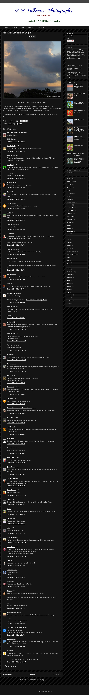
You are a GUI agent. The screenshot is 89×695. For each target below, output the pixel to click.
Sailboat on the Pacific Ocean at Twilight (78, 86)
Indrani (9, 274)
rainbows (69, 286)
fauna (68, 245)
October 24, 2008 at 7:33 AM (16, 463)
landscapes (70, 271)
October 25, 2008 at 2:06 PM (16, 565)
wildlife (69, 303)
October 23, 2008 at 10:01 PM (16, 329)
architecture (70, 231)
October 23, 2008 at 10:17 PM (16, 341)
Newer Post (7, 674)
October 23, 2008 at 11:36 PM (16, 371)
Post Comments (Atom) (36, 680)
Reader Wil (10, 387)
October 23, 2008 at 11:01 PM (16, 350)
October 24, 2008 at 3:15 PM (16, 505)
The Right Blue (71, 173)
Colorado (69, 193)
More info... (77, 58)
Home (6, 27)
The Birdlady (11, 146)
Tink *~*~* (10, 165)
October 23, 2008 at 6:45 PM (16, 178)
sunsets (69, 295)
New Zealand (70, 210)
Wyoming (69, 219)
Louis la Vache (12, 293)
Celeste (9, 639)
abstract (69, 222)
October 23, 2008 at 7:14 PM (16, 187)
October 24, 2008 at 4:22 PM (16, 533)
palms (68, 280)
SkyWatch (19, 124)
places (68, 283)
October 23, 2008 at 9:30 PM (16, 318)
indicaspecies (11, 612)
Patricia (9, 375)
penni (9, 354)
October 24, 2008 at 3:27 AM (16, 404)
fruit (68, 257)
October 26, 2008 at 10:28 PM (16, 662)
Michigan (69, 205)
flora (68, 248)
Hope (8, 528)
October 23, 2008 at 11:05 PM (16, 360)
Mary (8, 283)
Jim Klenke (10, 417)
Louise (9, 322)
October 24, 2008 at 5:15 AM (16, 434)
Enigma (9, 518)
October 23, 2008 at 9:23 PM (16, 302)
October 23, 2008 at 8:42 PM (16, 245)
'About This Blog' (71, 181)
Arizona (69, 187)
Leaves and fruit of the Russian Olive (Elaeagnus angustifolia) (79, 160)
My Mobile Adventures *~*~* (16, 175)
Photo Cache (11, 490)
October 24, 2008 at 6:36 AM (16, 453)
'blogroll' (69, 184)
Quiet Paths (11, 467)
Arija (8, 581)
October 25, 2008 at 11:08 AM (16, 542)
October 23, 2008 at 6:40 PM (16, 161)
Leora (9, 233)
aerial (68, 225)
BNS (8, 650)
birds (68, 234)
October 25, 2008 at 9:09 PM (16, 608)
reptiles (69, 289)
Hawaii (10, 124)
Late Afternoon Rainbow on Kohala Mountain (79, 138)
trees (68, 298)
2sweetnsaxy (11, 478)
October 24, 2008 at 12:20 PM (16, 495)
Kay (8, 192)
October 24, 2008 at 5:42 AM (16, 444)
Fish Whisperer (12, 570)
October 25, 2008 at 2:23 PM (16, 577)
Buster (68, 190)
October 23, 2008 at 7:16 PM (16, 199)
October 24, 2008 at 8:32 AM (16, 474)
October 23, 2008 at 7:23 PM (16, 208)
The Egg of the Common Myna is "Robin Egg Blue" (79, 129)
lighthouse (70, 274)
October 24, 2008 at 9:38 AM (16, 485)
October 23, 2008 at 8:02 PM (16, 220)
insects (69, 269)
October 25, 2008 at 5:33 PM (16, 586)
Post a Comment (10, 666)
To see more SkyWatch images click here (16, 114)
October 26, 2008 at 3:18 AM (16, 623)
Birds (22, 27)
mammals (69, 277)
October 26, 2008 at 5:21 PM (16, 646)
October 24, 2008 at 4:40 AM (16, 423)
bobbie (9, 427)
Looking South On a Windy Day (79, 120)
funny (68, 260)
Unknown (10, 398)
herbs (68, 266)
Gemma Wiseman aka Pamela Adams (19, 408)
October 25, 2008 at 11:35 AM (16, 556)
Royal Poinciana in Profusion (79, 111)
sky (14, 124)
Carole (9, 499)
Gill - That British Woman (15, 132)
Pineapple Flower (79, 145)
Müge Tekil (10, 182)
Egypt (68, 196)
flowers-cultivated (72, 254)
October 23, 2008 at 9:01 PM (16, 270)
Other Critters (41, 27)
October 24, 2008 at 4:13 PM (16, 524)
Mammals (30, 27)
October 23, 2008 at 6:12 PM (16, 141)
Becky (9, 509)
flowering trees (71, 251)
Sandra (9, 364)
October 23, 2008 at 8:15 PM (16, 229)
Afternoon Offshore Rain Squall (78, 154)
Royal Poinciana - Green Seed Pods (79, 102)
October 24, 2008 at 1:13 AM (16, 383)
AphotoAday (11, 457)
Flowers (14, 27)
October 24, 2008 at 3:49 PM (16, 514)
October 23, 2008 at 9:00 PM (16, 254)
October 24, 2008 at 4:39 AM (16, 413)
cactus (68, 237)
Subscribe (70, 36)
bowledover (11, 547)
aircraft (69, 228)
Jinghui (9, 591)
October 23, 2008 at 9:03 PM (16, 289)
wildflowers (70, 301)
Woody (9, 203)
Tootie (9, 213)
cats (68, 239)
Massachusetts (71, 202)
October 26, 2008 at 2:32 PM (16, 635)
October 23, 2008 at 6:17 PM (16, 151)
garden (69, 263)
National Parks (71, 208)
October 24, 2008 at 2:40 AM (16, 394)
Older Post (57, 674)
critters (69, 242)
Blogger (49, 691)
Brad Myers (11, 537)
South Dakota (70, 216)
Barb (8, 560)
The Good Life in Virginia (15, 627)
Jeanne (9, 438)
